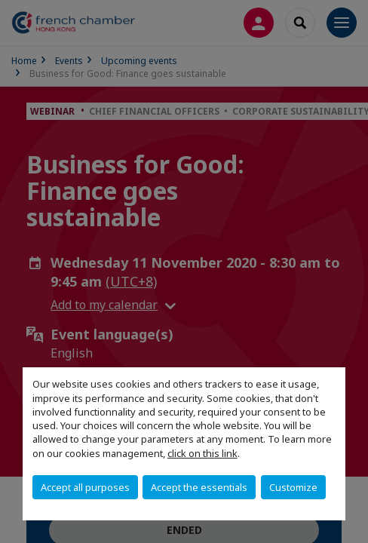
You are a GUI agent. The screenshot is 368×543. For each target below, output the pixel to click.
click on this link (202, 453)
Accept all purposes (85, 487)
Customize (293, 487)
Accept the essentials (199, 487)
